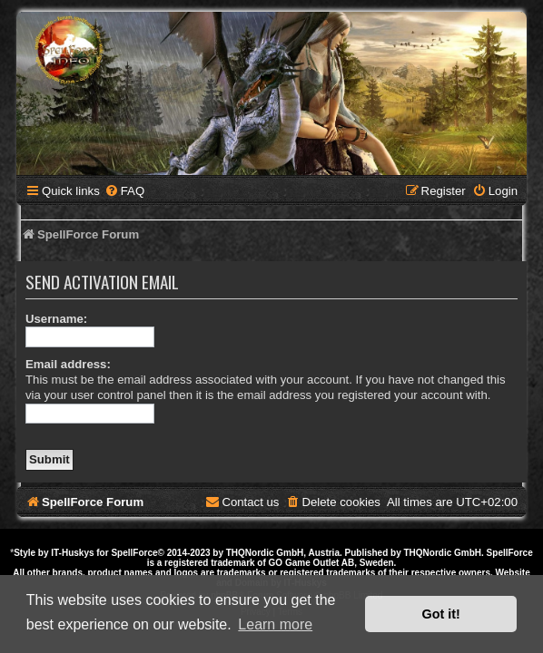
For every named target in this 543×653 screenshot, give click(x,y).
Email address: (68, 364)
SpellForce (134, 553)
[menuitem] (124, 191)
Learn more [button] (275, 624)
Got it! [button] (441, 614)
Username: (56, 319)
